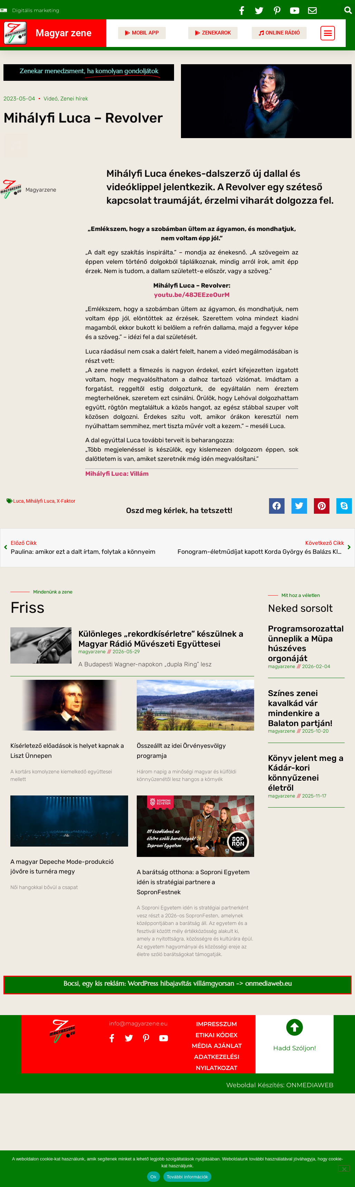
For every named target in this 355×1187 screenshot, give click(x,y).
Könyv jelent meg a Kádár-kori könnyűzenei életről (306, 773)
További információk (187, 1176)
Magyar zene (64, 33)
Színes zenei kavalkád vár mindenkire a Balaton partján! (300, 708)
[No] (344, 1168)
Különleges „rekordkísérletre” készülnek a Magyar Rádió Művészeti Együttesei (160, 639)
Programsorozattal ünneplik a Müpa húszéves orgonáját (306, 643)
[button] (348, 10)
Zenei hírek (74, 98)
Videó (51, 98)
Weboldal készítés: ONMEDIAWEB (280, 1085)
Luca (18, 501)
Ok (153, 1176)
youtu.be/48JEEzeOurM (192, 295)
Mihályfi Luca (40, 501)
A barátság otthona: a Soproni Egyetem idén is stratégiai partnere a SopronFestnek (193, 882)
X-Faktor (66, 501)
